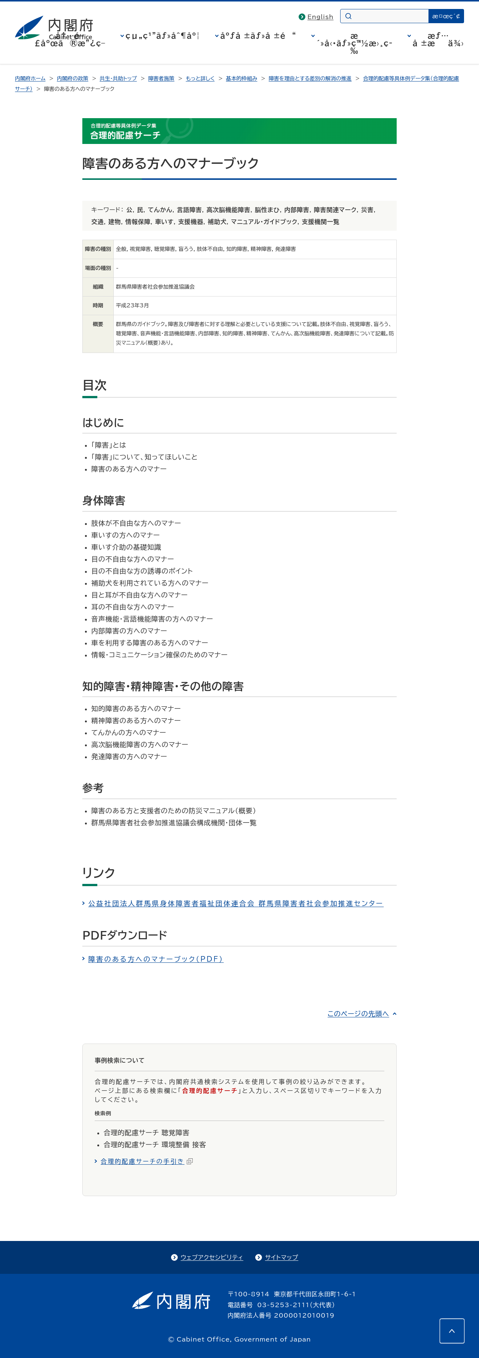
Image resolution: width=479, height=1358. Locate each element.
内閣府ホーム (30, 78)
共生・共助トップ (118, 78)
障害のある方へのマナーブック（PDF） (156, 959)
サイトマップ (281, 1257)
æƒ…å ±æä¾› (438, 39)
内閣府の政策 (72, 78)
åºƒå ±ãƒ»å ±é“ (258, 35)
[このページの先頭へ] (452, 1331)
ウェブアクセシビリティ (212, 1257)
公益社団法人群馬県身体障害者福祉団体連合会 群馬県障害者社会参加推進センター (236, 903)
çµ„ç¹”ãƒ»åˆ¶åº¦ (163, 35)
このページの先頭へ (358, 1013)
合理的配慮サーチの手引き (147, 1161)
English (321, 17)
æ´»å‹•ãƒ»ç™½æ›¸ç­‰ (355, 43)
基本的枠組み (241, 78)
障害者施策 (161, 78)
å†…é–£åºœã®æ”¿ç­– (70, 39)
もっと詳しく (200, 78)
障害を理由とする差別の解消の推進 (310, 78)
